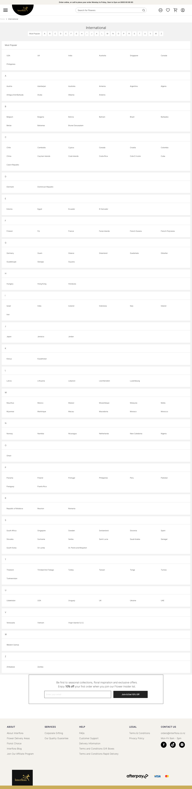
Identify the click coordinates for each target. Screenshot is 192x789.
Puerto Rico (42, 486)
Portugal (71, 478)
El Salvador (103, 209)
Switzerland (104, 530)
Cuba (163, 156)
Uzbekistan (11, 600)
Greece (71, 253)
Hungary (10, 284)
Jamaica (40, 336)
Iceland (71, 306)
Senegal (164, 539)
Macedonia (103, 411)
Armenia (102, 86)
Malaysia (133, 403)
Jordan (71, 336)
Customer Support (89, 738)
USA (8, 55)
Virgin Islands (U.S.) (76, 623)
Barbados (164, 117)
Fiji (38, 231)
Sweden (71, 530)
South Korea (11, 548)
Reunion (40, 508)
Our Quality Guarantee (56, 738)
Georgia (40, 262)
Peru (132, 478)
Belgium (10, 117)
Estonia (9, 209)
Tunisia (164, 570)
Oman (9, 456)
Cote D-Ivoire (135, 156)
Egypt (39, 209)
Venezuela (11, 623)
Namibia (40, 433)
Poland (40, 478)
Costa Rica (103, 156)
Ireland (163, 306)
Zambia (40, 667)
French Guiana (136, 231)
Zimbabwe (11, 667)
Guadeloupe (11, 262)
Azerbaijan (41, 86)
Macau (71, 411)
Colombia (164, 147)
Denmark (10, 187)
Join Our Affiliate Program (20, 753)
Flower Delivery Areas (18, 738)
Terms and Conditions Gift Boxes (96, 748)
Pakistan (164, 478)
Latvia (9, 381)
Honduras (72, 284)
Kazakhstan (42, 359)
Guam (39, 253)
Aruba (39, 95)
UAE (162, 600)
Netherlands (104, 433)
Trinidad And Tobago (45, 570)
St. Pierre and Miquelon (77, 548)
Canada (164, 55)
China (9, 156)
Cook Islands (73, 156)
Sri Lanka (41, 548)
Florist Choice (14, 743)
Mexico (40, 403)
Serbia (70, 539)
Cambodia (41, 147)
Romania (71, 508)
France (71, 231)
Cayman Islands (43, 156)
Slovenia (133, 530)
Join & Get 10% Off (130, 694)
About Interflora (15, 733)
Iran (8, 314)
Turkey (71, 570)
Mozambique (104, 403)
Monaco (133, 411)
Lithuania (41, 381)
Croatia (133, 147)
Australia (102, 55)
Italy (131, 306)
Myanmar (10, 411)
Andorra (102, 95)
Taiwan (102, 570)
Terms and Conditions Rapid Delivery (99, 753)
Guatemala (134, 253)
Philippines (11, 64)
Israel (9, 306)
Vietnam (40, 623)
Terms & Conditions (139, 733)
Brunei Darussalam (75, 125)
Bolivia (71, 117)
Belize (9, 125)
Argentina (134, 86)
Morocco (164, 411)
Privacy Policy (136, 738)
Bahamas (41, 125)
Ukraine (133, 600)
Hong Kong (41, 284)
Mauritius (10, 403)
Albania (71, 95)
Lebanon (71, 381)
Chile (9, 147)
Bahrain (102, 117)
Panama (10, 478)
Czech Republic (13, 165)
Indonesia (103, 306)
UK (38, 55)
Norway (10, 433)
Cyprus (71, 147)
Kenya (9, 359)
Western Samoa (13, 645)
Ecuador (71, 209)
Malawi (71, 403)
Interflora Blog (14, 748)
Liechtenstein (104, 381)
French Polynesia (168, 231)
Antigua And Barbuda (15, 95)
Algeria (163, 86)
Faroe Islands (104, 231)
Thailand (10, 570)
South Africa (11, 530)
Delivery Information (89, 743)
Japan (9, 336)
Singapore (134, 55)
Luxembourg (135, 381)
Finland (9, 231)
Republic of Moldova (15, 508)
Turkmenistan (12, 578)
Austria (9, 86)
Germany (10, 253)
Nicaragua (72, 433)
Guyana (71, 262)
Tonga (132, 570)
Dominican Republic (45, 187)
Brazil (132, 117)
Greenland (103, 253)
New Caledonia (136, 433)
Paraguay (10, 486)
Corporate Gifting (54, 733)
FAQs (81, 733)
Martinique (41, 411)
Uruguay (71, 600)
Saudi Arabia (135, 539)
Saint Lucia (103, 539)
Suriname (41, 539)
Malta (163, 403)
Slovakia (10, 539)
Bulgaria (40, 117)
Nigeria (164, 433)
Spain (163, 530)
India (70, 55)
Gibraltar (164, 253)
